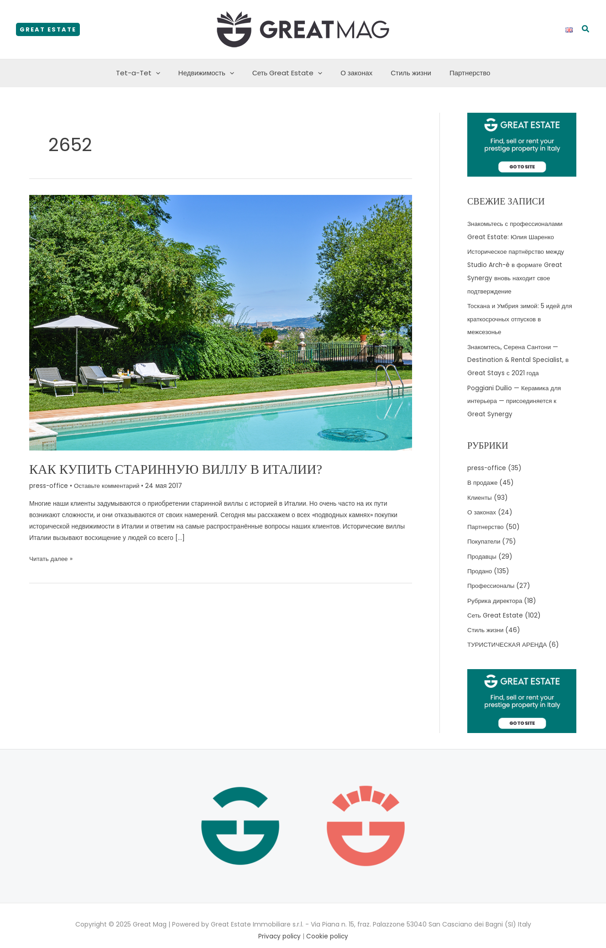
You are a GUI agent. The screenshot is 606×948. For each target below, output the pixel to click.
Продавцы (482, 548)
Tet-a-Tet (149, 73)
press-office (49, 485)
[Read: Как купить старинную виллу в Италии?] (220, 322)
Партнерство (458, 73)
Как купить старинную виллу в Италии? (182, 469)
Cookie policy (327, 926)
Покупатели (484, 534)
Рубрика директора (496, 592)
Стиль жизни (404, 73)
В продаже (483, 477)
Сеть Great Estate (289, 73)
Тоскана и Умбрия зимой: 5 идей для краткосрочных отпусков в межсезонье (521, 316)
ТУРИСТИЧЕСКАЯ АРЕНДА (508, 634)
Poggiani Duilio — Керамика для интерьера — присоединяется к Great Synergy (515, 396)
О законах (354, 73)
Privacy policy (279, 926)
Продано (480, 563)
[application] (167, 73)
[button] (48, 29)
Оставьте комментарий (109, 485)
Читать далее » (51, 558)
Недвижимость (213, 73)
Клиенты (480, 491)
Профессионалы (492, 577)
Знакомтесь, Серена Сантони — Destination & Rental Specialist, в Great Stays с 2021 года (519, 356)
